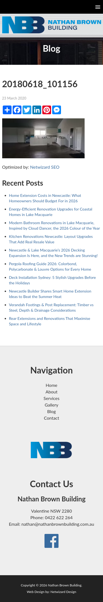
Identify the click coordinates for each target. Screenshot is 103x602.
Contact (51, 417)
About (52, 391)
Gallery (52, 404)
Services (52, 398)
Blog (51, 411)
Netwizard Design (63, 592)
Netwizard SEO (45, 167)
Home (51, 385)
